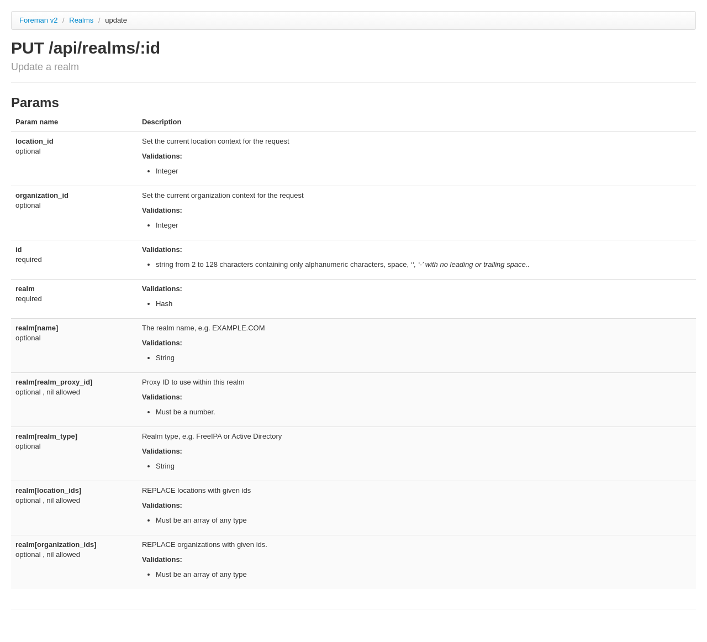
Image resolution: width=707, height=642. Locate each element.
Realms (82, 20)
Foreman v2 (38, 20)
